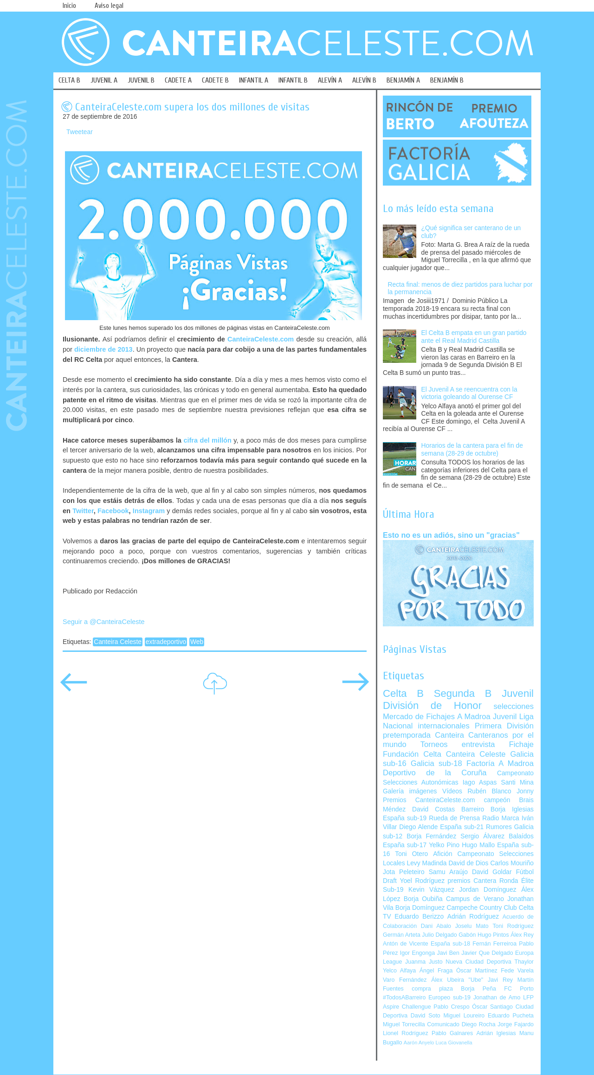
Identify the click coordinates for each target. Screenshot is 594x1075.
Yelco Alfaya (399, 970)
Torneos (434, 744)
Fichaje (521, 744)
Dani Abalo (436, 926)
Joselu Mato (472, 926)
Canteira (449, 735)
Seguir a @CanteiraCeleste (104, 621)
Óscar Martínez (476, 970)
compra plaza (432, 988)
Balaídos (521, 836)
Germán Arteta (401, 935)
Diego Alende (418, 827)
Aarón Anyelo (419, 1042)
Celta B (403, 693)
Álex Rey (522, 935)
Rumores (499, 827)
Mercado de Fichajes (419, 716)
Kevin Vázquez (431, 889)
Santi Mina (517, 782)
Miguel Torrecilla (404, 1024)
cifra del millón (207, 440)
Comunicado (443, 1024)
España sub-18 (450, 943)
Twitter (83, 511)
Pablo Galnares (452, 1033)
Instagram (149, 511)
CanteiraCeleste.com (260, 339)
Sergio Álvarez (482, 836)
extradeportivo (166, 641)
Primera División (504, 725)
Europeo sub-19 (449, 997)
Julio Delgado (439, 935)
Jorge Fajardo (515, 1024)
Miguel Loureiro (463, 1015)
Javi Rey (500, 980)
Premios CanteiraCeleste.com (429, 800)
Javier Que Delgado (487, 953)
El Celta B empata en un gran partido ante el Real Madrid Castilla (474, 336)
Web (196, 641)
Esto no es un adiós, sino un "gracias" (451, 535)
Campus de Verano (475, 898)
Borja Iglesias (512, 809)
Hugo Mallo (478, 845)
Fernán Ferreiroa (494, 943)
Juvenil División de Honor (458, 699)
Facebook (113, 511)
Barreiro (472, 809)
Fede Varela (517, 970)
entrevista (478, 744)
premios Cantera (472, 880)
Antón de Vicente (405, 943)
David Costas (433, 809)
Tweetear (79, 132)
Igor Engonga (417, 953)
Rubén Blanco (489, 791)
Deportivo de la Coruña (435, 772)
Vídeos (452, 791)
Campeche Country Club (481, 907)
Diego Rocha (479, 1024)
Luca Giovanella (454, 1042)
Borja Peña (478, 988)
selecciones (514, 706)
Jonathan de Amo (496, 997)
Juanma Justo (423, 962)
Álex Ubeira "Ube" (457, 980)
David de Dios (468, 863)
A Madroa (474, 716)
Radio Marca (500, 818)
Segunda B (463, 693)
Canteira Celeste (118, 641)
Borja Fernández (431, 836)
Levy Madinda (426, 863)
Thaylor (524, 962)
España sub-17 (404, 845)
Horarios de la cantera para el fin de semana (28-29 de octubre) (472, 449)
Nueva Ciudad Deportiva (478, 962)
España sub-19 (404, 818)
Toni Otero (411, 853)
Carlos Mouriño (512, 863)
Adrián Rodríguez (473, 916)
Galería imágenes (410, 791)
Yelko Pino (444, 845)
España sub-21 (462, 827)
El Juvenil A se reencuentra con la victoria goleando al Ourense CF (469, 393)
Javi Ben (448, 953)
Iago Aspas (480, 782)
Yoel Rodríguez (422, 880)
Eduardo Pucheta (511, 1015)
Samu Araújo (448, 872)
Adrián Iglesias (496, 1033)
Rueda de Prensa (454, 818)
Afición (442, 853)
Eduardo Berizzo (419, 916)
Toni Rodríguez (513, 926)
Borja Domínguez (420, 907)
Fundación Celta (412, 754)
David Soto (425, 1015)
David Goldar (492, 872)
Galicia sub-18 (436, 763)
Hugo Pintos (493, 935)
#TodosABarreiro (404, 997)
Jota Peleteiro (404, 872)
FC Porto (519, 988)
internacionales (444, 725)
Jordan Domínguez (487, 889)
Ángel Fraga (436, 970)
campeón (497, 800)
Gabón (467, 935)
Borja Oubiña (423, 898)
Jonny (525, 791)
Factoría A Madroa (500, 763)
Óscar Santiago (492, 1007)
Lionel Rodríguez (405, 1033)
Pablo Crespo (451, 1007)
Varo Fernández (404, 980)
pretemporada (407, 735)
